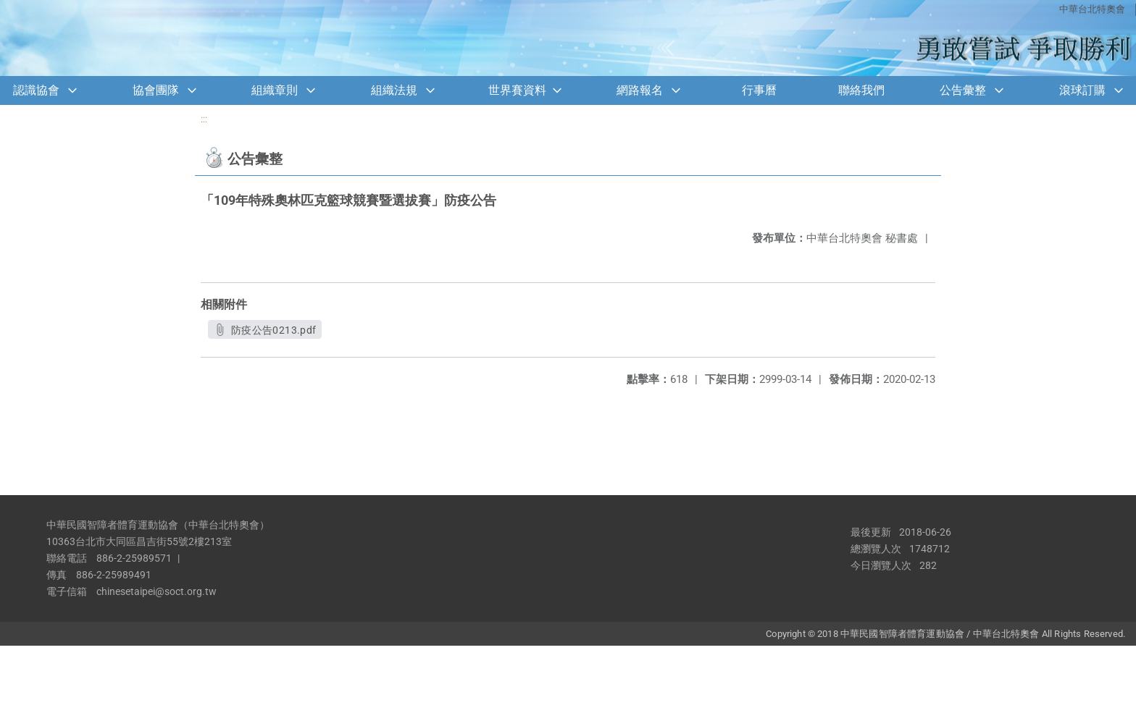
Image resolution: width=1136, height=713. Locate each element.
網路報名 (640, 90)
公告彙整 (963, 90)
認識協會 (36, 90)
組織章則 (274, 90)
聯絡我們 (861, 90)
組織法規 (394, 90)
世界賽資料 (517, 90)
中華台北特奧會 (1092, 9)
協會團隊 (156, 90)
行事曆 (759, 90)
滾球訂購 (1082, 90)
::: (204, 119)
